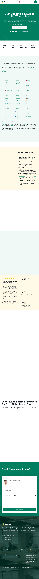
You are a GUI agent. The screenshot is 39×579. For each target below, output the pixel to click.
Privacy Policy (19, 572)
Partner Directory (25, 572)
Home (15, 10)
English (21, 2)
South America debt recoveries (30, 562)
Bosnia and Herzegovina (18, 83)
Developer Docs (34, 572)
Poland (28, 108)
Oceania (30, 125)
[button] (35, 1)
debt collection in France (20, 68)
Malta (27, 103)
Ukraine (18, 118)
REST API (31, 158)
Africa (12, 125)
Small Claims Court (18, 551)
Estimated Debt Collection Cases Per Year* (9, 493)
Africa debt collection (30, 557)
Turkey (6, 118)
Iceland (27, 95)
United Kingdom (30, 118)
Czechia (17, 87)
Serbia (6, 113)
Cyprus (6, 87)
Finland (17, 90)
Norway (17, 108)
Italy (28, 98)
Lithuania (29, 100)
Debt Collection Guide (19, 549)
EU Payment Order (28, 174)
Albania (6, 80)
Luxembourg (8, 103)
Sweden (18, 116)
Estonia (27, 87)
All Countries (19, 10)
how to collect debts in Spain (14, 70)
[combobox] (21, 2)
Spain (6, 116)
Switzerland (28, 116)
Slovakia (17, 113)
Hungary (17, 95)
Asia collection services (31, 555)
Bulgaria (28, 82)
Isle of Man (18, 98)
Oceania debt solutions (31, 559)
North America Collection (29, 552)
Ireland (6, 98)
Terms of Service (5, 572)
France (27, 90)
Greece (6, 95)
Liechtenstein (18, 100)
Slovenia (27, 113)
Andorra (17, 80)
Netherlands (8, 108)
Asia (25, 124)
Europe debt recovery (30, 549)
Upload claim (19, 27)
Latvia (6, 100)
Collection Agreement (12, 572)
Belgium (7, 82)
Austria (28, 80)
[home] (5, 2)
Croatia (27, 85)
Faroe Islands (9, 90)
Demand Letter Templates (17, 555)
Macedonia (18, 103)
